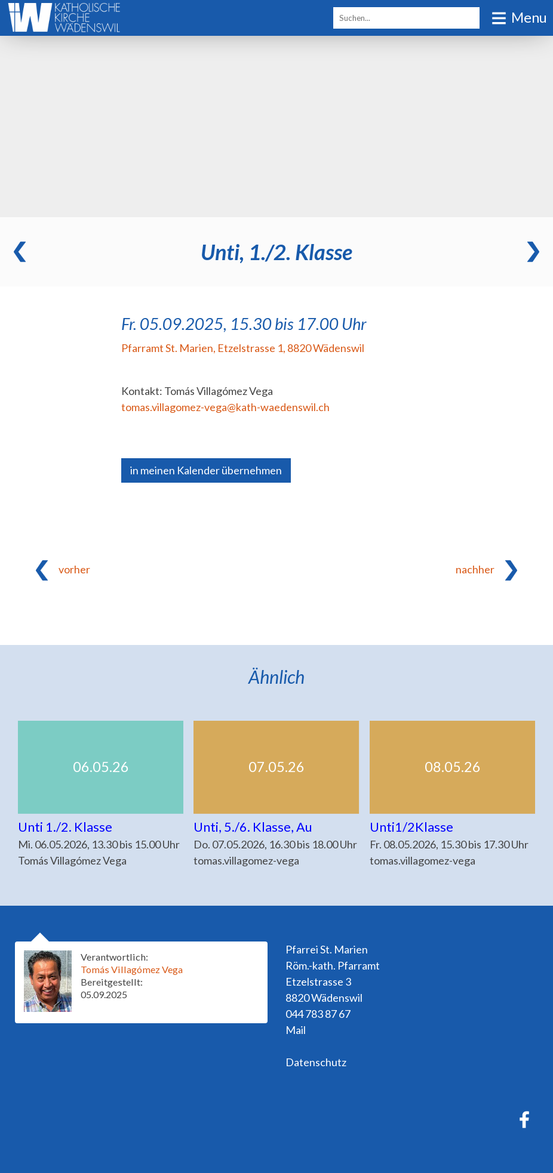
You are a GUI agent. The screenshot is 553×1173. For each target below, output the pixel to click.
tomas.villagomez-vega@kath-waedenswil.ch (225, 406)
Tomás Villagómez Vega (132, 969)
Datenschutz (315, 1062)
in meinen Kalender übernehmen (206, 470)
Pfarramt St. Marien (242, 347)
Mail (295, 1029)
